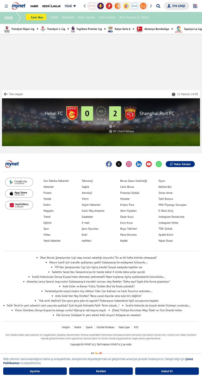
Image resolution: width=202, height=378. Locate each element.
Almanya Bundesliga (152, 29)
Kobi (84, 234)
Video (46, 234)
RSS (136, 327)
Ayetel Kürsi (166, 234)
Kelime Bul (165, 187)
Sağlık (85, 187)
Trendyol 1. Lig (52, 29)
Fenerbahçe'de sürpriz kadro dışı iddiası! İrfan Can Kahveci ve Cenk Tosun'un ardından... (98, 291)
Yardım (78, 327)
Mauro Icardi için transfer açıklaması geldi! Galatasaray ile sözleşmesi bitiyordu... (98, 262)
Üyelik (89, 327)
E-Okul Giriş (166, 211)
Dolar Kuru (127, 217)
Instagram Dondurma (171, 217)
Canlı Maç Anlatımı (93, 211)
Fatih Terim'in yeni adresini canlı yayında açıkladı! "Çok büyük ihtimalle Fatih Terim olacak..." (63, 305)
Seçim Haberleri (91, 205)
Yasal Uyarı (124, 327)
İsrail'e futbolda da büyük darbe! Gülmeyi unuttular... (158, 305)
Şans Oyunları (90, 228)
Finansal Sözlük (129, 193)
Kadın (47, 205)
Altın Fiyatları (128, 211)
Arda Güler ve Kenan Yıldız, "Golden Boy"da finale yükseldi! (98, 286)
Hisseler (125, 199)
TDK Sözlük (165, 228)
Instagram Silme (168, 222)
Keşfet (124, 240)
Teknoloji (87, 181)
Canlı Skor (38, 18)
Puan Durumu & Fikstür (135, 18)
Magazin (48, 211)
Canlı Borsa (127, 187)
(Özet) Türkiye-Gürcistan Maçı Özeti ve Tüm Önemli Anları (147, 310)
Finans (47, 193)
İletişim (66, 327)
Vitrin (85, 199)
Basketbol (69, 18)
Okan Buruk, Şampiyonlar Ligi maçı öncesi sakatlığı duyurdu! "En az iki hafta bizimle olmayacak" (98, 257)
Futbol (55, 18)
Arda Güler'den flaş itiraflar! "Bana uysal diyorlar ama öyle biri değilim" (98, 296)
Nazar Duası (166, 240)
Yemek (47, 199)
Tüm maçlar (16, 94)
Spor (46, 228)
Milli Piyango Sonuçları (173, 205)
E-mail (86, 222)
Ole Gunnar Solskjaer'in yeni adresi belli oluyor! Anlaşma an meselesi (98, 315)
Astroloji (87, 193)
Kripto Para (127, 205)
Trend (46, 217)
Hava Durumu (128, 234)
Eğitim (47, 222)
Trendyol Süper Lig (19, 29)
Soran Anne (165, 193)
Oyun (162, 181)
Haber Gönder (180, 164)
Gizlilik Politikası (105, 327)
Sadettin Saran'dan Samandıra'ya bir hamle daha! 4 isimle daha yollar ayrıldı (98, 272)
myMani (86, 240)
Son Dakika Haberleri (56, 181)
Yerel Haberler (52, 240)
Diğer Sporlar (87, 18)
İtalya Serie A (119, 29)
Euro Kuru (126, 222)
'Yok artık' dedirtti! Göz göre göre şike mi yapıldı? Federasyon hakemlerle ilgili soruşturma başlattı (98, 300)
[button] (6, 6)
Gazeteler (87, 217)
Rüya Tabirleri (128, 228)
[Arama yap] (158, 6)
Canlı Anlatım (107, 18)
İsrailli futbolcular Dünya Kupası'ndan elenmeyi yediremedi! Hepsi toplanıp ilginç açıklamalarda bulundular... (98, 277)
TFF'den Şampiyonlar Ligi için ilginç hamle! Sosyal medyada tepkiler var (98, 267)
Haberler (48, 187)
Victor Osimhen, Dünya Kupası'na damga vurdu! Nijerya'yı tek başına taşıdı (60, 310)
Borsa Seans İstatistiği (133, 181)
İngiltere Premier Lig (86, 29)
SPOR (9, 18)
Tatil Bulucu (166, 199)
